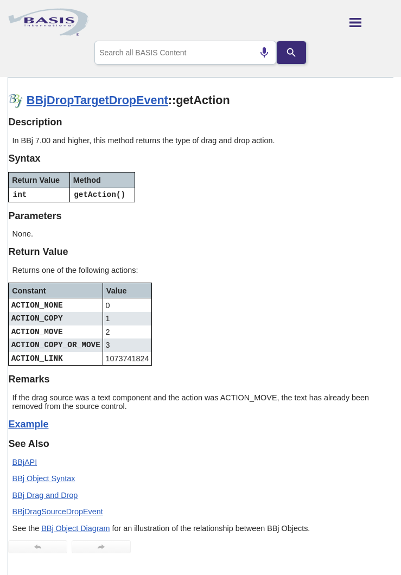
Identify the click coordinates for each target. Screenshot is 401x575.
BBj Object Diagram (75, 528)
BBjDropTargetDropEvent (97, 100)
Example (28, 424)
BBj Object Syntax (43, 478)
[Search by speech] (264, 52)
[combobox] (185, 53)
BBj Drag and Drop (45, 495)
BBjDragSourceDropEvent (57, 511)
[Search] (291, 53)
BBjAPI (24, 462)
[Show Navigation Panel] (371, 22)
